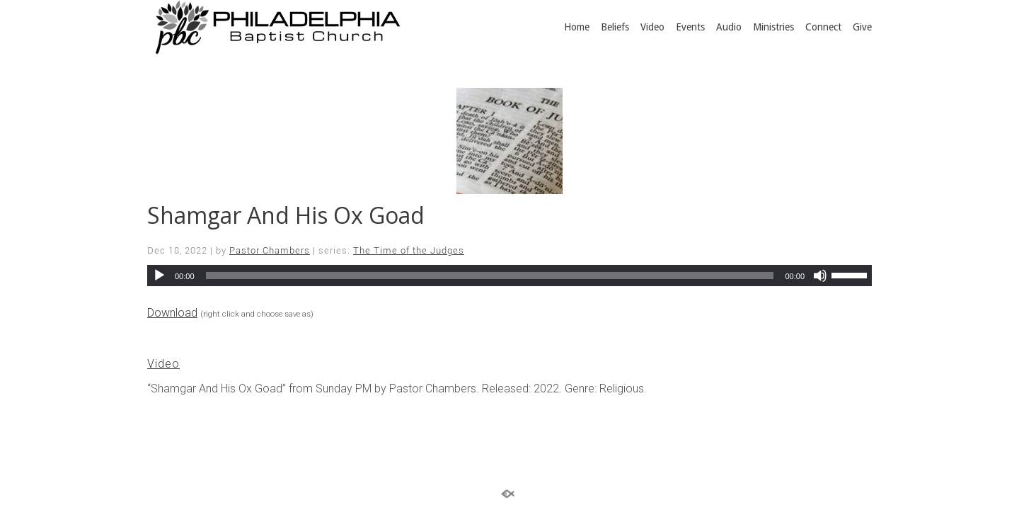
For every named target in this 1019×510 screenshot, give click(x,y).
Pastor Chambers (269, 250)
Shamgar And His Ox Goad (286, 215)
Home (576, 27)
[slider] (490, 275)
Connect (823, 27)
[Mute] (820, 275)
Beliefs (615, 27)
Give (862, 27)
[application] (509, 275)
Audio (729, 27)
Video (652, 27)
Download (172, 312)
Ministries (773, 27)
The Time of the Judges (408, 250)
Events (690, 27)
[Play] (159, 275)
